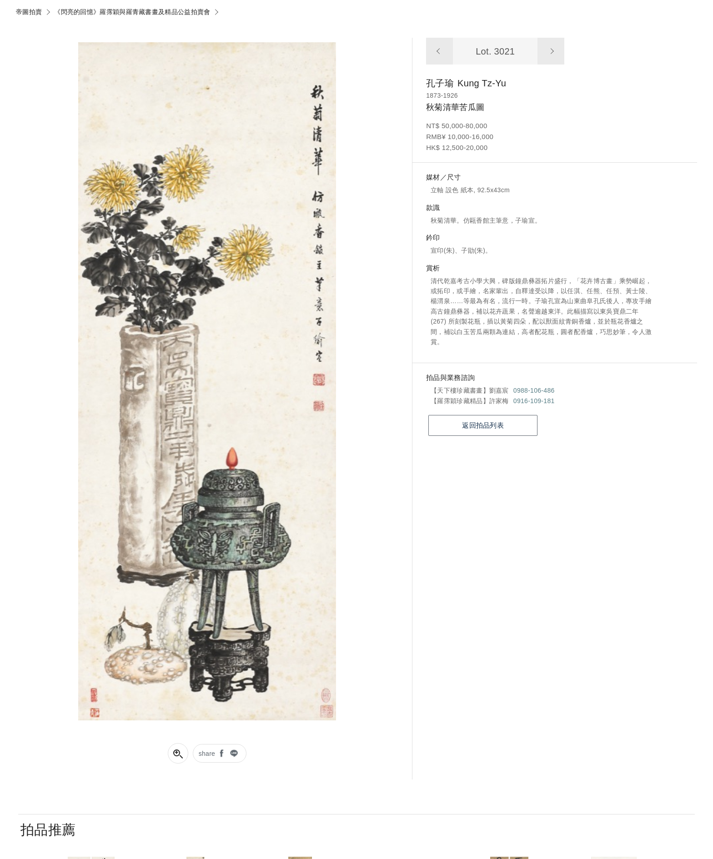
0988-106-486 (534, 390)
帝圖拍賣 (29, 11)
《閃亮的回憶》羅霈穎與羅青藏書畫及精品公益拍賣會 (132, 11)
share (207, 753)
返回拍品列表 (483, 425)
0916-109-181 (534, 401)
